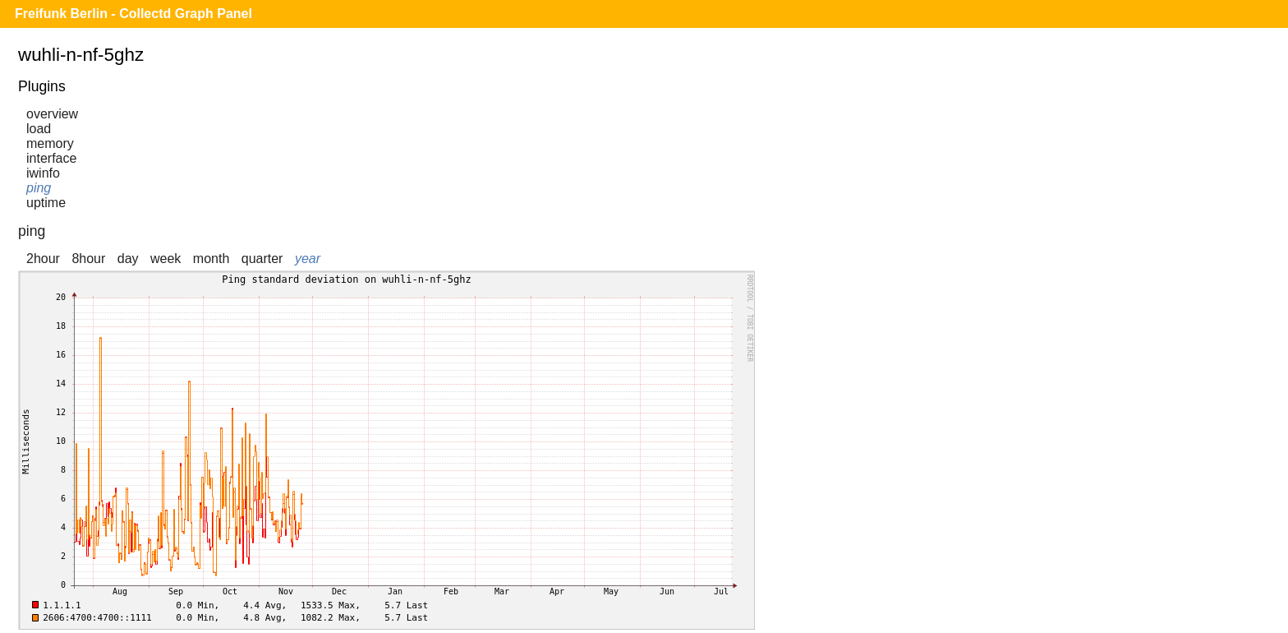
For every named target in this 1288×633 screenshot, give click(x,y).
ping (38, 188)
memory (50, 143)
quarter (262, 259)
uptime (46, 203)
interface (51, 158)
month (211, 259)
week (165, 259)
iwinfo (43, 173)
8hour (88, 259)
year (307, 259)
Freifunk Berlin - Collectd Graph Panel (133, 14)
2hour (43, 259)
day (128, 259)
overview (52, 114)
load (38, 129)
